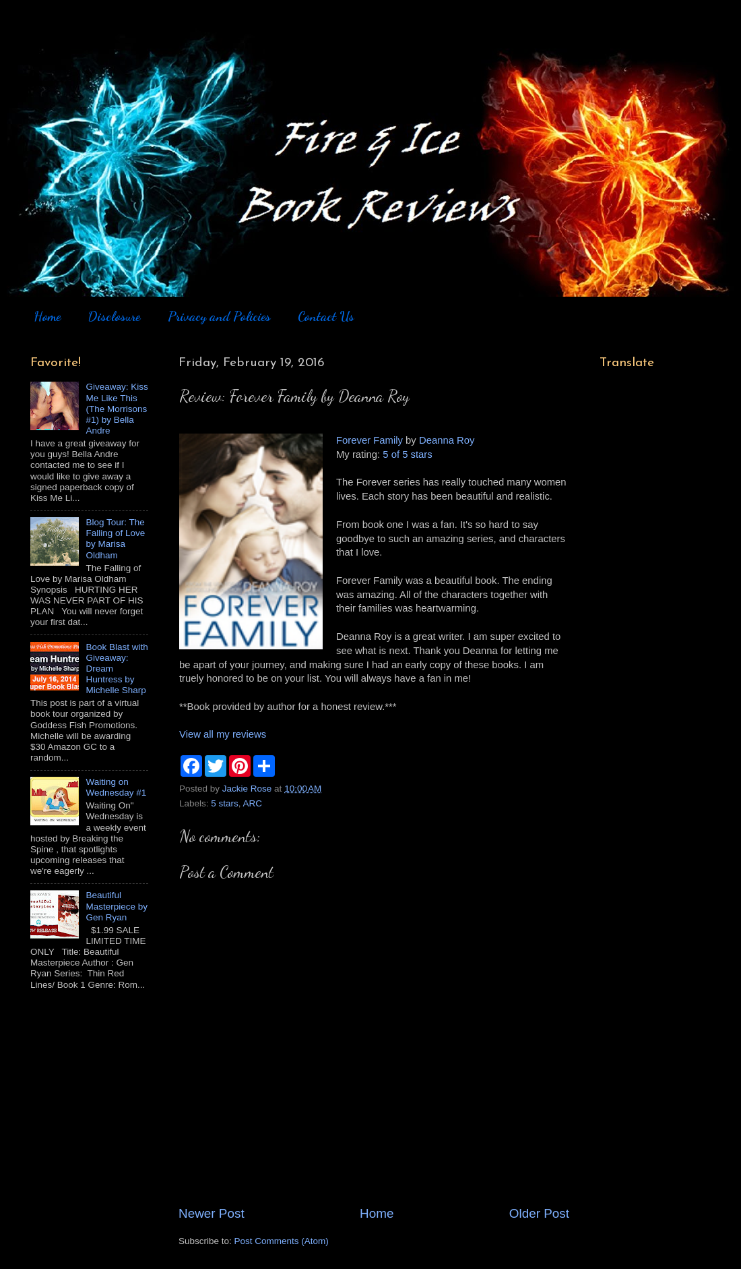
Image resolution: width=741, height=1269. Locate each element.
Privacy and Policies (219, 316)
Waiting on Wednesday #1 (116, 787)
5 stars (224, 803)
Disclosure (114, 316)
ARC (253, 803)
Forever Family (369, 440)
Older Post (539, 1213)
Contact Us (326, 316)
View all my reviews (222, 734)
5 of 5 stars (407, 454)
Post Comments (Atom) (281, 1241)
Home (47, 316)
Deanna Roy (447, 440)
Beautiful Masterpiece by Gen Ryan (117, 906)
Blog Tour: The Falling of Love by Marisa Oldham (115, 538)
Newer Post (212, 1213)
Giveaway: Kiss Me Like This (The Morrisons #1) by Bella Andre (117, 409)
